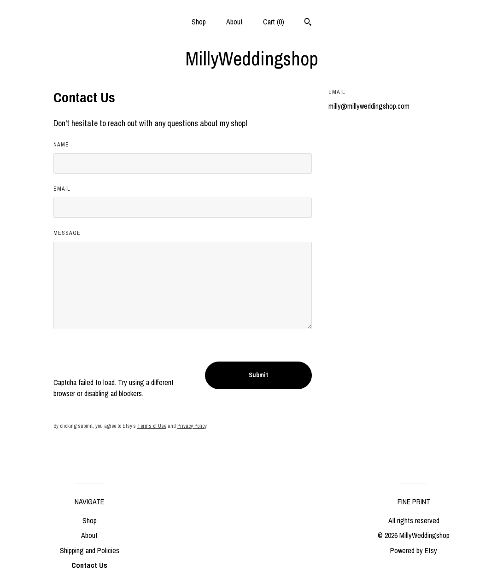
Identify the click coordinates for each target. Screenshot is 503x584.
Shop (199, 22)
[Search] (307, 23)
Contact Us (89, 565)
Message (67, 233)
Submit (258, 375)
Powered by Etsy (413, 550)
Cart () (273, 22)
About (234, 22)
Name (61, 144)
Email (61, 189)
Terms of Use (151, 426)
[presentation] (123, 359)
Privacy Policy (191, 426)
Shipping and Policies (89, 550)
